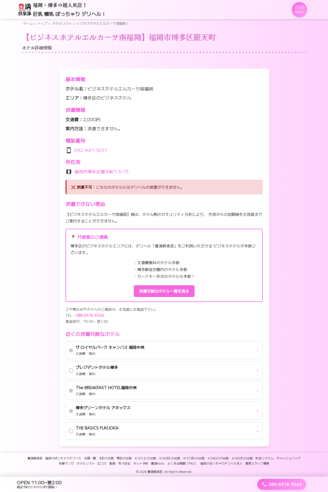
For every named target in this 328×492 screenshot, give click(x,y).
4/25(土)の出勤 (145, 458)
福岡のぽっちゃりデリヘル (63, 458)
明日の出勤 (124, 458)
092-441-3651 (90, 150)
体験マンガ (66, 463)
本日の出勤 (106, 458)
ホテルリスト (62, 23)
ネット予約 (140, 463)
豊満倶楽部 (34, 458)
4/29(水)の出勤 (242, 458)
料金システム (265, 458)
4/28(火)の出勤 (218, 458)
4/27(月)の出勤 (194, 458)
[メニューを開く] (299, 9)
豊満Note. (158, 463)
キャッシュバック (288, 458)
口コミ (102, 463)
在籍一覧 (90, 458)
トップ (42, 23)
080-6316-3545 (90, 315)
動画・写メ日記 (119, 463)
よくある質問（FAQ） (182, 463)
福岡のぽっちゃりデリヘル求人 (221, 463)
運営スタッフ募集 (257, 463)
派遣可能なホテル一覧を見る (164, 291)
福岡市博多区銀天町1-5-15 (101, 171)
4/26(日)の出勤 (169, 458)
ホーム (28, 23)
